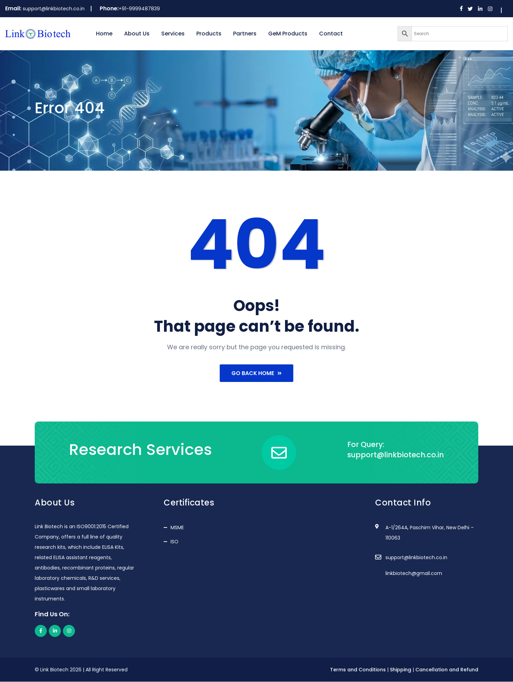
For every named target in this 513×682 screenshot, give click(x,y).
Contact (331, 34)
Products (208, 34)
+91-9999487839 (139, 8)
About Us (137, 34)
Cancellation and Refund (446, 670)
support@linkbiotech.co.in (54, 8)
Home (104, 34)
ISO (174, 542)
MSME (177, 527)
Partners (244, 34)
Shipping (400, 670)
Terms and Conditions (358, 670)
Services (173, 34)
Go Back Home (256, 373)
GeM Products (287, 34)
